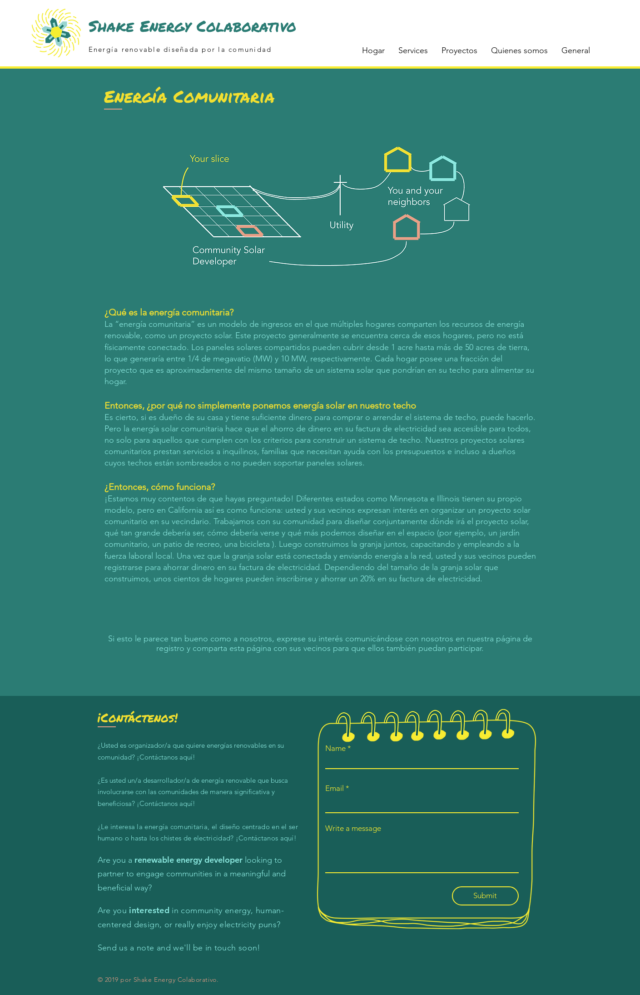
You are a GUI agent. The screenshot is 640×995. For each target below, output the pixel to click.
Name (335, 748)
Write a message (353, 828)
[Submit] (485, 895)
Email (334, 788)
